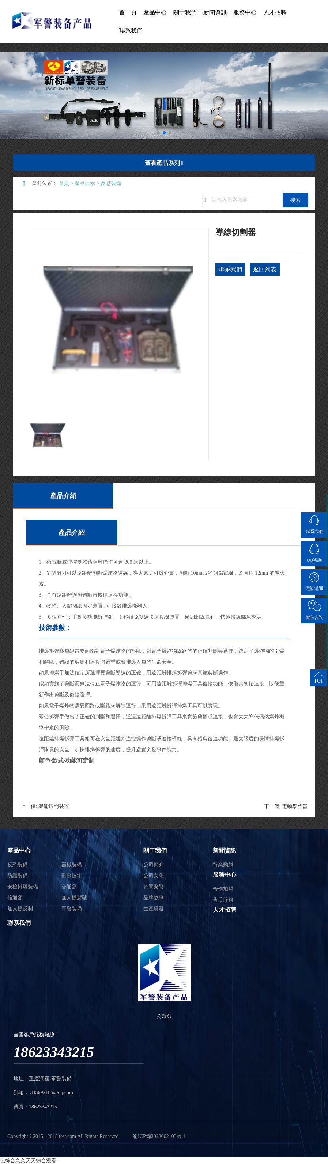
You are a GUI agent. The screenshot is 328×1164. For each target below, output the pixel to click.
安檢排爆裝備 (22, 886)
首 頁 (128, 12)
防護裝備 (17, 875)
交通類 (69, 886)
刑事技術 (71, 875)
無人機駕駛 (74, 897)
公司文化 (153, 875)
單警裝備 (71, 908)
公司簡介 (153, 865)
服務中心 (245, 12)
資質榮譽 (153, 886)
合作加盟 (223, 889)
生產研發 (153, 908)
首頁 (64, 183)
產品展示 (85, 183)
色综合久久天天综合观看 (28, 1160)
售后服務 (223, 900)
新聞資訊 (215, 12)
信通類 (15, 897)
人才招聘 (275, 12)
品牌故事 (153, 897)
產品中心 (155, 12)
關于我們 (185, 12)
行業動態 (223, 865)
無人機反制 (20, 908)
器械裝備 (71, 865)
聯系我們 (131, 30)
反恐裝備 (111, 183)
